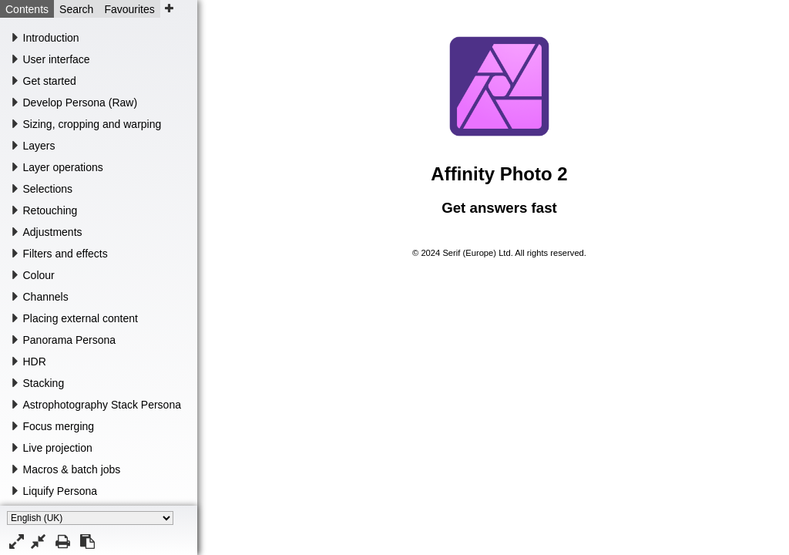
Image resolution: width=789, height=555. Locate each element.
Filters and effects (65, 253)
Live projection (57, 448)
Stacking (44, 383)
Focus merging (59, 426)
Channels (46, 297)
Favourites (129, 9)
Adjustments (52, 232)
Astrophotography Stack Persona (102, 405)
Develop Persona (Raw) (80, 102)
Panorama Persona (69, 340)
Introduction (51, 38)
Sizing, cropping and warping (92, 124)
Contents (27, 9)
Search (76, 9)
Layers (39, 146)
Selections (48, 189)
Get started (49, 81)
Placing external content (80, 318)
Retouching (50, 210)
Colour (39, 275)
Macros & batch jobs (72, 469)
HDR (34, 361)
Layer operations (63, 167)
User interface (56, 59)
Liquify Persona (60, 491)
